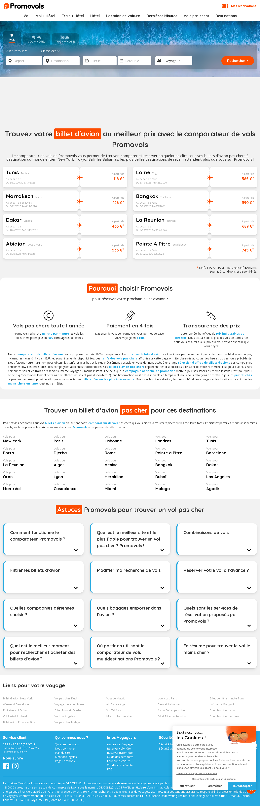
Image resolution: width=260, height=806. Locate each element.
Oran (26, 475)
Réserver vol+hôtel (119, 748)
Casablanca (77, 487)
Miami (128, 487)
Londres (178, 439)
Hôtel (95, 16)
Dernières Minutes (161, 16)
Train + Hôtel (73, 16)
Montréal (26, 487)
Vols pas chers (196, 16)
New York (26, 439)
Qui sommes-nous (67, 744)
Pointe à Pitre (178, 451)
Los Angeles (229, 475)
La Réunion (26, 463)
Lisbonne (128, 439)
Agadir (229, 487)
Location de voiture (123, 16)
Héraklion (128, 475)
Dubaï (178, 475)
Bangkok (178, 463)
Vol (26, 16)
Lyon (77, 475)
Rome (128, 451)
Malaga (178, 487)
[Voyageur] (173, 60)
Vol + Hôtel (45, 16)
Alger (77, 463)
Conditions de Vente (120, 765)
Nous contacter (65, 748)
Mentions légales (66, 757)
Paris (77, 439)
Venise (128, 463)
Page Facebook (65, 761)
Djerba (77, 451)
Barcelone (229, 451)
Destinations (226, 16)
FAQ (110, 769)
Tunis (229, 439)
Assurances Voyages (120, 744)
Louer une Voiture (118, 761)
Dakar (229, 463)
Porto (26, 451)
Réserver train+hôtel (120, 753)
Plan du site (62, 753)
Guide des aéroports (120, 757)
